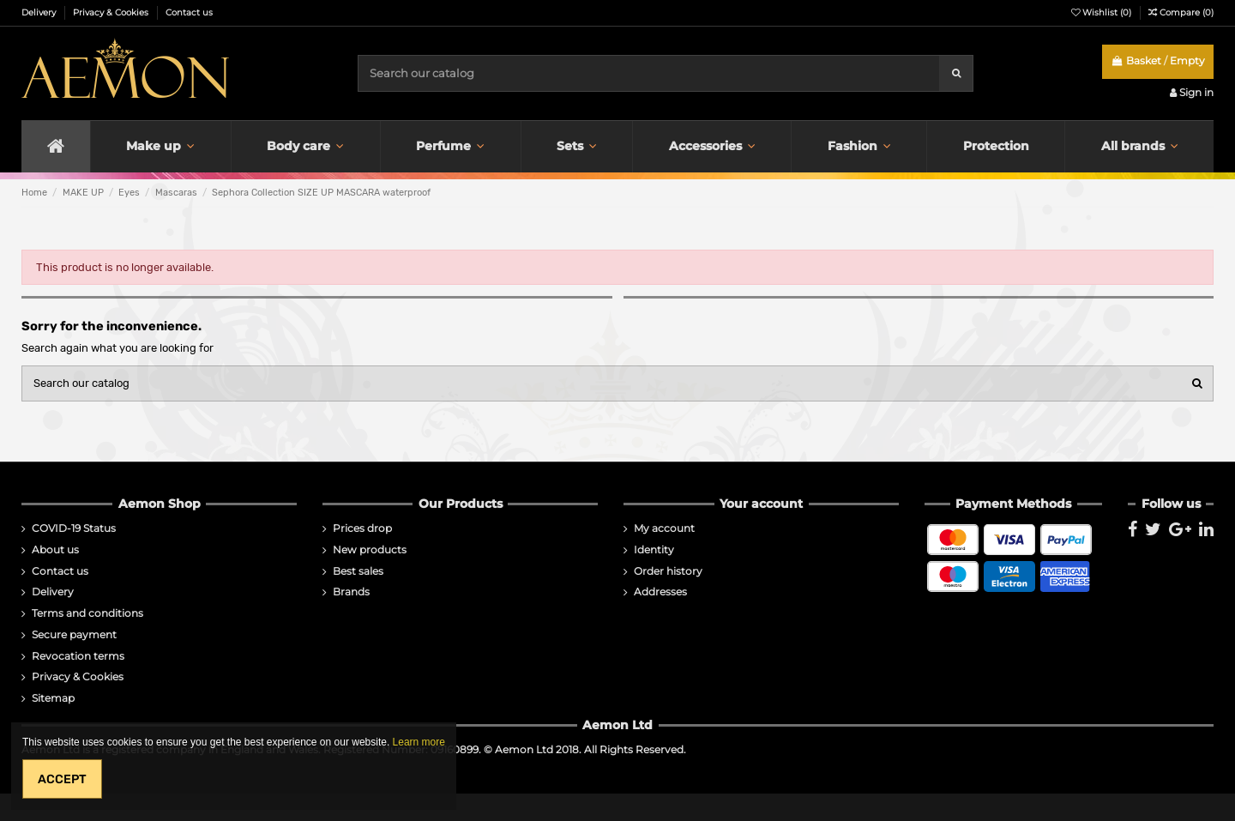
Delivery (39, 12)
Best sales (358, 571)
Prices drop (362, 528)
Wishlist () (1102, 12)
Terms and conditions (87, 613)
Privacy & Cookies (112, 12)
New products (370, 550)
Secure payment (74, 635)
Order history (668, 571)
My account (664, 528)
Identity (654, 550)
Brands (351, 592)
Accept (62, 779)
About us (55, 550)
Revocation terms (78, 656)
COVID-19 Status (74, 528)
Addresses (660, 592)
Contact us (189, 12)
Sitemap (53, 698)
